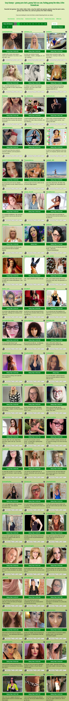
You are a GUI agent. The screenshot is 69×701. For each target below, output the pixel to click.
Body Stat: (12, 49)
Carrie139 (5, 550)
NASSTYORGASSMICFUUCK (10, 153)
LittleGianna (49, 642)
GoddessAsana (50, 581)
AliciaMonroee (50, 183)
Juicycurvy (5, 214)
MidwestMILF (50, 61)
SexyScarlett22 (28, 337)
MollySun (49, 214)
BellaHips (5, 92)
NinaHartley (49, 367)
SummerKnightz (29, 520)
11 (4, 27)
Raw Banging (11, 18)
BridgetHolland (50, 489)
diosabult (27, 276)
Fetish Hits (35, 698)
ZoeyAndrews (28, 428)
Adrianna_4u (28, 31)
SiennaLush (27, 459)
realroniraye (49, 520)
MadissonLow (50, 92)
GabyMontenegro (7, 122)
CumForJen (5, 428)
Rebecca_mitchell (29, 245)
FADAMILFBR (50, 306)
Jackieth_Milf (50, 153)
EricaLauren (49, 428)
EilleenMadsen (28, 550)
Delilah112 (5, 489)
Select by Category (58, 27)
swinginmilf (5, 642)
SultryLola (27, 581)
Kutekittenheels (7, 581)
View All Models (8, 24)
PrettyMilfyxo (28, 611)
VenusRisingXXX (7, 611)
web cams (55, 685)
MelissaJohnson (7, 398)
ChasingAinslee (51, 459)
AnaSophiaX (50, 337)
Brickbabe (5, 367)
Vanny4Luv (27, 214)
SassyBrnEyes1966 (8, 306)
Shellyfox (49, 31)
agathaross (5, 245)
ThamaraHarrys (28, 153)
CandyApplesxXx (7, 31)
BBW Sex (58, 18)
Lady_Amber (50, 245)
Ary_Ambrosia (28, 92)
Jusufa (4, 183)
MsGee (4, 520)
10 (45, 24)
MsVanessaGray (51, 398)
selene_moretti (28, 183)
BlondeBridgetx (29, 61)
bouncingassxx (28, 306)
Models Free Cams (50, 18)
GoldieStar (27, 398)
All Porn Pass (19, 18)
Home (54, 24)
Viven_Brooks (50, 550)
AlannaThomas (28, 367)
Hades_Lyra (5, 276)
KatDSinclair (6, 61)
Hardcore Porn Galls (30, 18)
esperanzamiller (51, 276)
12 (7, 27)
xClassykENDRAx (29, 642)
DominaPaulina (6, 459)
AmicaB (48, 611)
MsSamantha (28, 489)
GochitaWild (50, 122)
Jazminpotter (28, 122)
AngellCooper (6, 337)
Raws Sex (40, 18)
